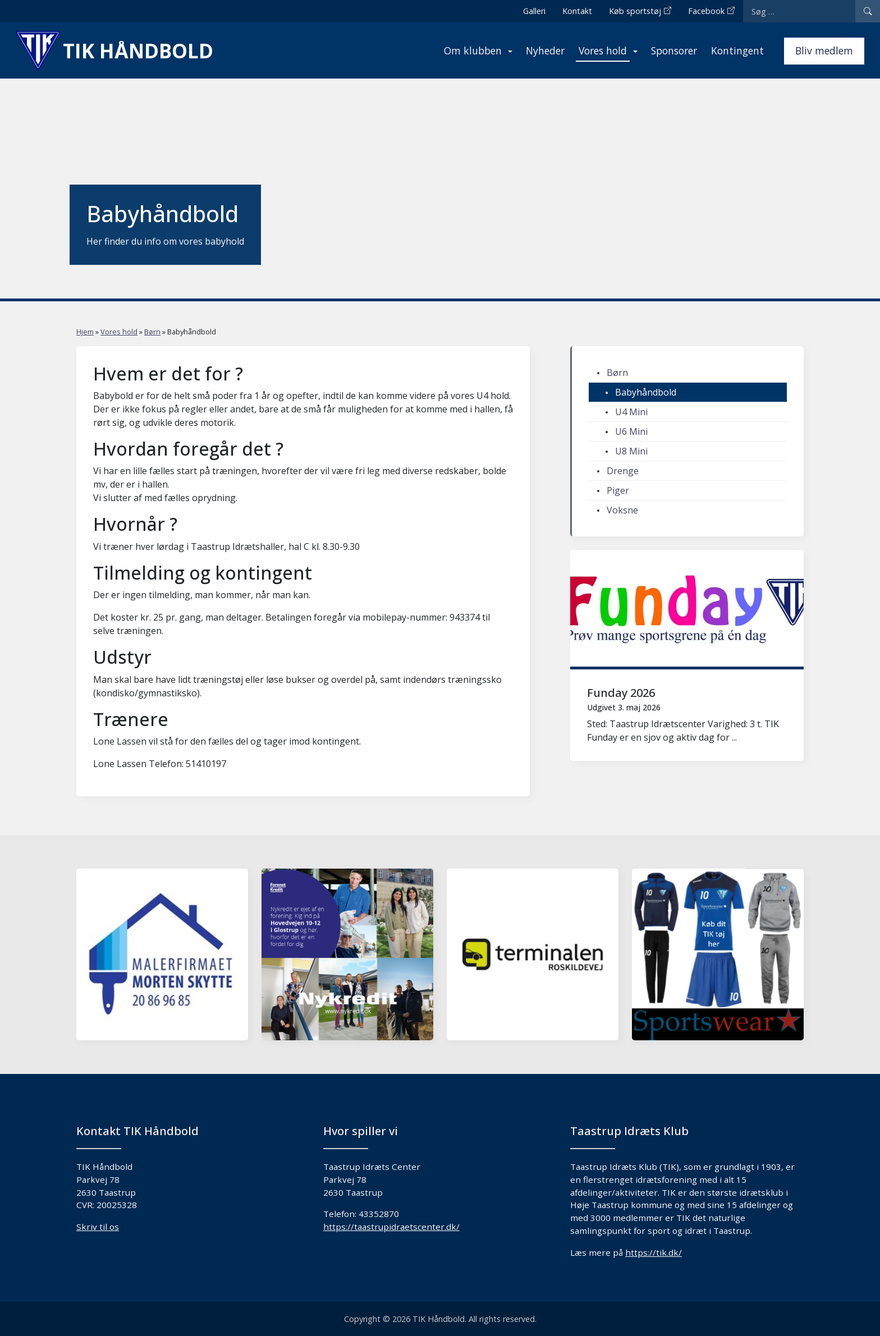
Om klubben (473, 50)
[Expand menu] (510, 49)
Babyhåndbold (645, 392)
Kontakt (577, 11)
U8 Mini (631, 451)
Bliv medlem (824, 50)
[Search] (867, 11)
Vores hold (603, 50)
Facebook (706, 11)
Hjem (85, 332)
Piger (618, 490)
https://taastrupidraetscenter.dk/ (391, 1226)
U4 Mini (631, 412)
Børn (152, 332)
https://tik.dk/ (653, 1252)
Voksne (622, 510)
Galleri (534, 11)
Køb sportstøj (635, 11)
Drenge (623, 471)
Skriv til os (97, 1226)
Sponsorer (674, 50)
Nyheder (545, 50)
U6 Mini (631, 431)
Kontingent (737, 50)
